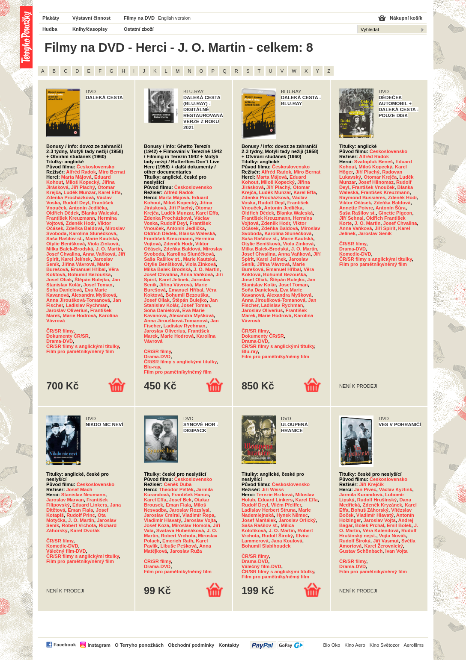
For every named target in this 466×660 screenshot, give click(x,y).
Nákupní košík (406, 18)
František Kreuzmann (70, 218)
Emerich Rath (177, 540)
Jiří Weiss (273, 489)
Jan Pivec (365, 489)
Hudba (49, 29)
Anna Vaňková (99, 253)
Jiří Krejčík (371, 484)
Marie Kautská (101, 238)
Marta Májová (76, 177)
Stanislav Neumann (83, 494)
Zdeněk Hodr (80, 223)
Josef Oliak (59, 279)
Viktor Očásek (355, 202)
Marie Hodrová (79, 315)
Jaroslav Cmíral (161, 515)
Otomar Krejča (380, 177)
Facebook (65, 644)
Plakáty (50, 18)
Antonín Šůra (391, 207)
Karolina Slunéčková (92, 233)
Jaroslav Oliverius (66, 310)
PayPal (277, 645)
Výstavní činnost (91, 18)
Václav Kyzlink (395, 489)
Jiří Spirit (385, 228)
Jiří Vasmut (386, 540)
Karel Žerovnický (383, 545)
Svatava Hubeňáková (180, 530)
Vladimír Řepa (198, 515)
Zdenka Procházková (70, 197)
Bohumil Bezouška (89, 274)
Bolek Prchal (369, 525)
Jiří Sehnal (351, 218)
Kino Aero (354, 645)
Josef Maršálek (259, 520)
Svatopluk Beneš (373, 161)
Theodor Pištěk (176, 489)
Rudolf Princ (80, 515)
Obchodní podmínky (191, 645)
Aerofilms (413, 645)
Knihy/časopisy (90, 29)
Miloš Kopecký (82, 182)
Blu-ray (152, 366)
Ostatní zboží (139, 29)
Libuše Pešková (179, 545)
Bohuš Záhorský (369, 510)
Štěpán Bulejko (92, 279)
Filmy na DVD (139, 18)
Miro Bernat (112, 171)
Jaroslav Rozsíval (189, 510)
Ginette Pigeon (395, 212)
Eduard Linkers (89, 504)
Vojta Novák (392, 535)
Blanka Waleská (99, 212)
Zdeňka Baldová (84, 228)
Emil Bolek (399, 525)
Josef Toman (97, 284)
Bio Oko (331, 645)
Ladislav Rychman (87, 305)
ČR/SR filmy (59, 330)
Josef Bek (180, 499)
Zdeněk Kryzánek (382, 504)
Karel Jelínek (76, 259)
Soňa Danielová (64, 289)
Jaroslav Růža (186, 551)
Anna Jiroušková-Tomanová (78, 300)
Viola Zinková (102, 243)
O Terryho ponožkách (139, 645)
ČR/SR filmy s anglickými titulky (82, 346)
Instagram (98, 645)
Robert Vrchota (79, 525)
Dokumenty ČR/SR (67, 336)
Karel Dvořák (85, 530)
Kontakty (228, 645)
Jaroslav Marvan (65, 499)
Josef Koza (156, 525)
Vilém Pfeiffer (286, 504)
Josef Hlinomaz (376, 182)
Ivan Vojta (396, 551)
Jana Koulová (286, 540)
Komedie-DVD (355, 253)
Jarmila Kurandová (360, 494)
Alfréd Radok (81, 171)
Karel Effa (109, 192)
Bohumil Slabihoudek (266, 545)
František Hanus (190, 494)
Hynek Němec (292, 515)
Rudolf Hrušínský (377, 499)
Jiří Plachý (83, 187)
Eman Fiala (80, 510)
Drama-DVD (59, 341)
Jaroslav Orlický (296, 520)
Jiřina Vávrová (78, 264)
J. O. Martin (109, 248)
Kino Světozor (385, 645)
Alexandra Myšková (94, 295)
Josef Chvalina (63, 253)
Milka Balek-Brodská (69, 248)
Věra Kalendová (381, 530)
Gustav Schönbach (360, 551)
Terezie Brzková (275, 494)
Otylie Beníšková (65, 243)
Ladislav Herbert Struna (269, 510)
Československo (95, 166)
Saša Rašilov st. (64, 238)
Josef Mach (79, 489)
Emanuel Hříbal (88, 269)
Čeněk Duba (178, 484)
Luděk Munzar (79, 192)
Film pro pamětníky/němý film (80, 351)
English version (174, 18)
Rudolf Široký (277, 535)
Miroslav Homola (191, 525)
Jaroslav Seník (374, 233)
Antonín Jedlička (88, 207)
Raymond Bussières (362, 197)
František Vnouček (373, 187)
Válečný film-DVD (66, 551)
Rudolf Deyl (76, 202)
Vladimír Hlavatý (162, 520)
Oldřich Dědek (62, 212)
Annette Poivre (356, 207)
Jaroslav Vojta (200, 520)
